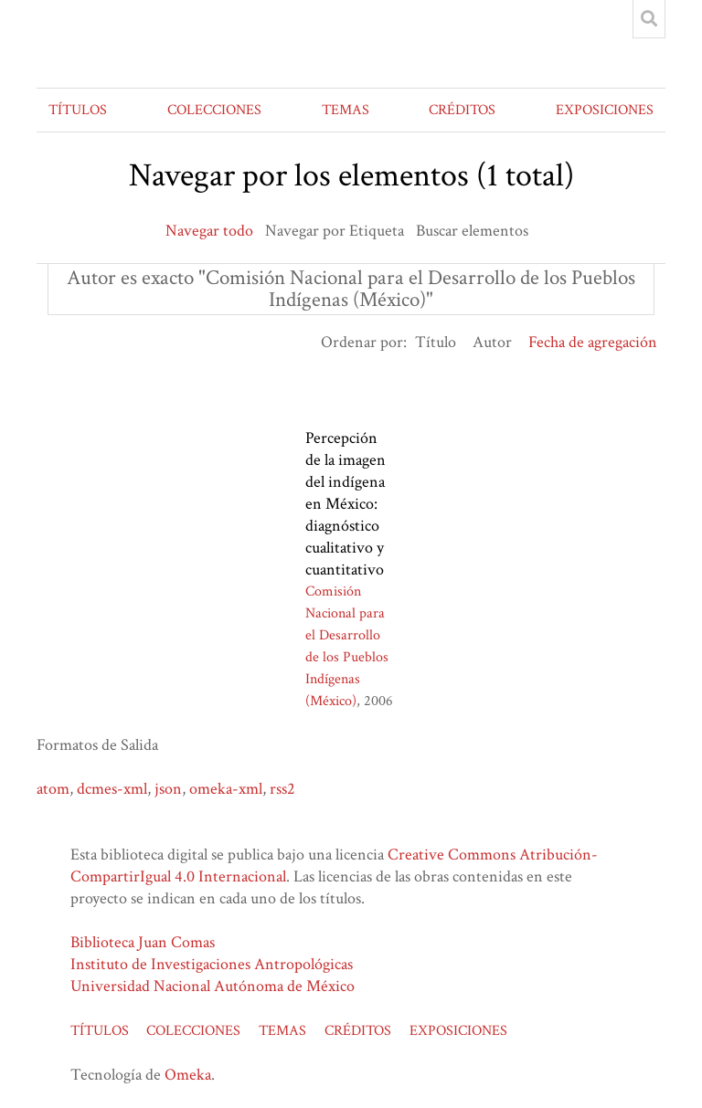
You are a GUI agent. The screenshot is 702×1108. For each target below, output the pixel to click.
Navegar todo (209, 230)
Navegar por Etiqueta (334, 230)
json (168, 788)
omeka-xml (225, 788)
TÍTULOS (77, 110)
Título (435, 342)
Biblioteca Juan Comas (142, 942)
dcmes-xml (112, 788)
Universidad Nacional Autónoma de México (212, 986)
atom (53, 788)
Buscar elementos (472, 230)
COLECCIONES (214, 110)
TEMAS (345, 110)
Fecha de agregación (592, 342)
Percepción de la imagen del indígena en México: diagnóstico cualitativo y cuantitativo (345, 503)
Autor (492, 342)
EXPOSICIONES (605, 110)
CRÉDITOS (462, 110)
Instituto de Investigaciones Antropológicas (211, 964)
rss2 (282, 788)
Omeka (188, 1074)
